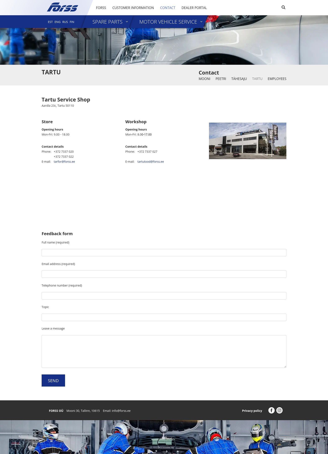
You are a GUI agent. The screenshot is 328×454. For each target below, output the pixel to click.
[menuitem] (50, 22)
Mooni (204, 78)
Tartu (257, 78)
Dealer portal (194, 7)
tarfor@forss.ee (64, 162)
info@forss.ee (121, 411)
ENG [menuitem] (58, 22)
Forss (101, 7)
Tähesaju (239, 78)
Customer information (133, 7)
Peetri (220, 78)
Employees (277, 78)
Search (283, 7)
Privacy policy (252, 411)
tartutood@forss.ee (150, 162)
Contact (167, 7)
